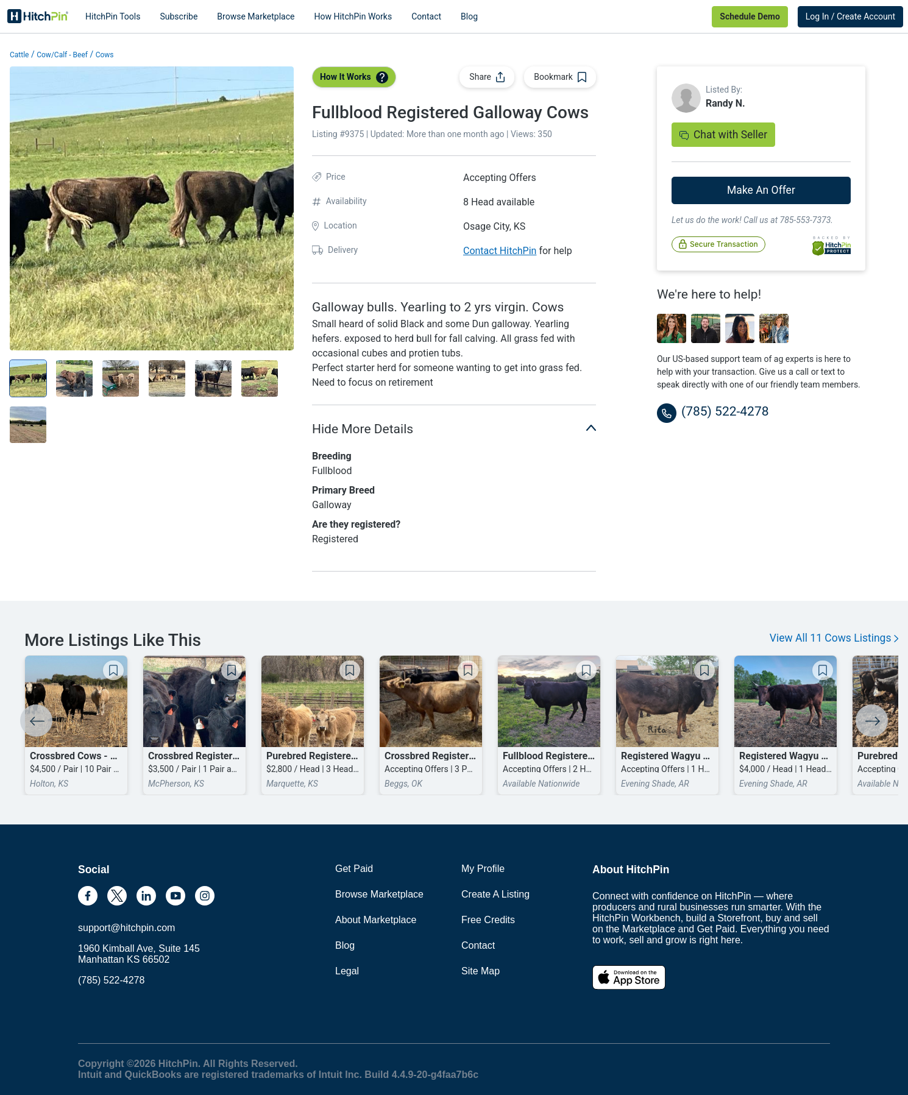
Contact (426, 16)
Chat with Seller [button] (723, 135)
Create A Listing (495, 894)
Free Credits (488, 920)
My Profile (483, 868)
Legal (347, 971)
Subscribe (178, 16)
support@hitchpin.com (126, 928)
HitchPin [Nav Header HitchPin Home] (37, 16)
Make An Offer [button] (761, 190)
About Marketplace (375, 920)
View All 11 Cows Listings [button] (834, 638)
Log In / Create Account (850, 16)
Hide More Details (454, 428)
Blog (469, 16)
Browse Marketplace (255, 16)
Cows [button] (105, 55)
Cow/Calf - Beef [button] (62, 55)
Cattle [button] (19, 55)
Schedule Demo (749, 16)
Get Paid (354, 868)
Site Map (480, 971)
